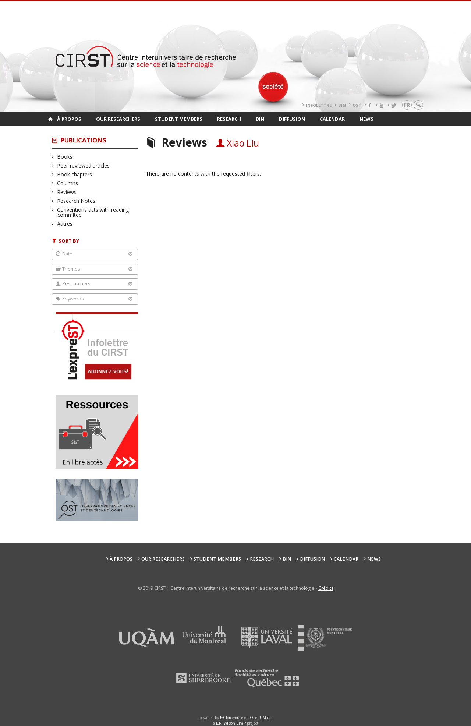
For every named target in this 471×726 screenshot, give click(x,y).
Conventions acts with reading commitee (93, 212)
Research (229, 119)
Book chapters (74, 174)
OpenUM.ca (260, 717)
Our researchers (118, 119)
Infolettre (319, 105)
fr (407, 104)
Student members (178, 119)
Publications (83, 140)
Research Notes (76, 200)
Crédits (325, 588)
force (234, 717)
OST (357, 105)
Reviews (67, 191)
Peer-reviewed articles (83, 165)
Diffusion (292, 119)
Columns (67, 183)
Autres (64, 223)
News (366, 119)
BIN (342, 105)
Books (64, 156)
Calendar (332, 119)
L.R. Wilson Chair (231, 723)
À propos (69, 119)
